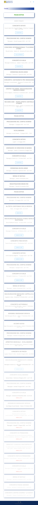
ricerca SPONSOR (19, 54)
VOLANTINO (19, 32)
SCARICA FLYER (19, 235)
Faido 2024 (19, 213)
